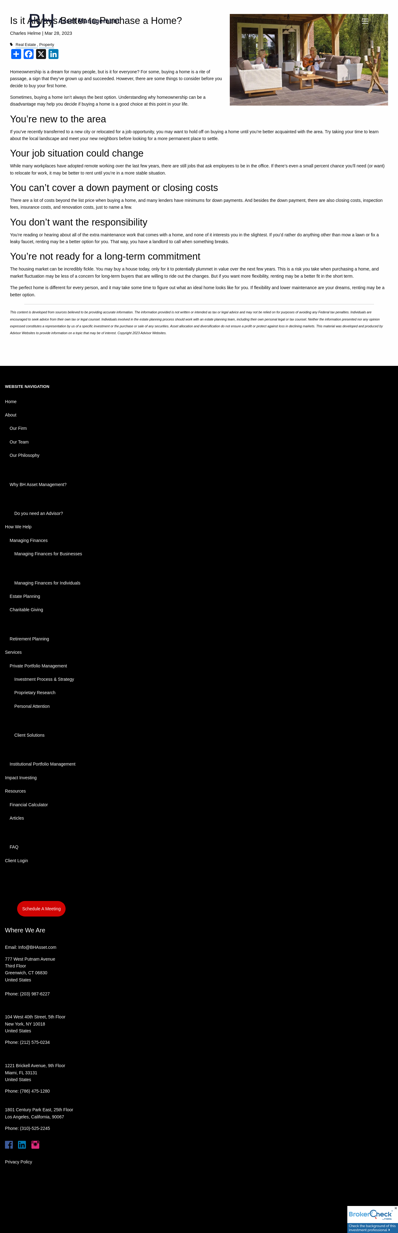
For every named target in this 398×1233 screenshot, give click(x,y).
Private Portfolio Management (38, 665)
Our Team (19, 441)
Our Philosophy (24, 455)
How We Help (18, 526)
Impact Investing (21, 777)
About (10, 414)
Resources (15, 791)
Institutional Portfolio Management (43, 764)
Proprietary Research (34, 692)
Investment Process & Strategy (44, 679)
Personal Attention (32, 706)
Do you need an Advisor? (38, 513)
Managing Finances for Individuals (47, 582)
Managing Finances (29, 540)
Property (46, 45)
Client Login (16, 860)
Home (10, 401)
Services (13, 652)
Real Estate (26, 45)
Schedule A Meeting (41, 908)
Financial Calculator (29, 804)
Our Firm (18, 428)
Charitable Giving (26, 609)
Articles (17, 818)
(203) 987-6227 (35, 993)
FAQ (14, 846)
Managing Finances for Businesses (48, 553)
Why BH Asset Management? (38, 484)
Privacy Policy (18, 1161)
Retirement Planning (29, 638)
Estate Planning (25, 596)
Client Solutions (29, 735)
